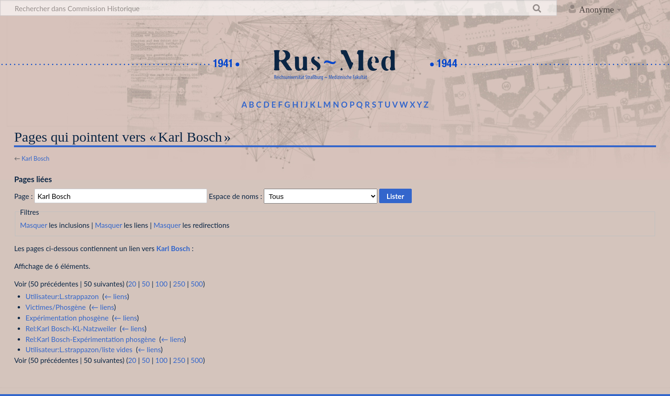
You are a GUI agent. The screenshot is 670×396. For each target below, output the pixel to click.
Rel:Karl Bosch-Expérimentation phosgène (91, 339)
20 (132, 284)
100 (161, 284)
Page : (23, 196)
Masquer (33, 225)
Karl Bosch (35, 158)
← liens (115, 296)
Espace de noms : (235, 196)
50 (145, 284)
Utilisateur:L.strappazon (62, 296)
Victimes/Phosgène (56, 307)
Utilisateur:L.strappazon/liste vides (79, 349)
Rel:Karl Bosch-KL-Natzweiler (71, 328)
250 (179, 284)
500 (197, 284)
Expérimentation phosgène (67, 318)
